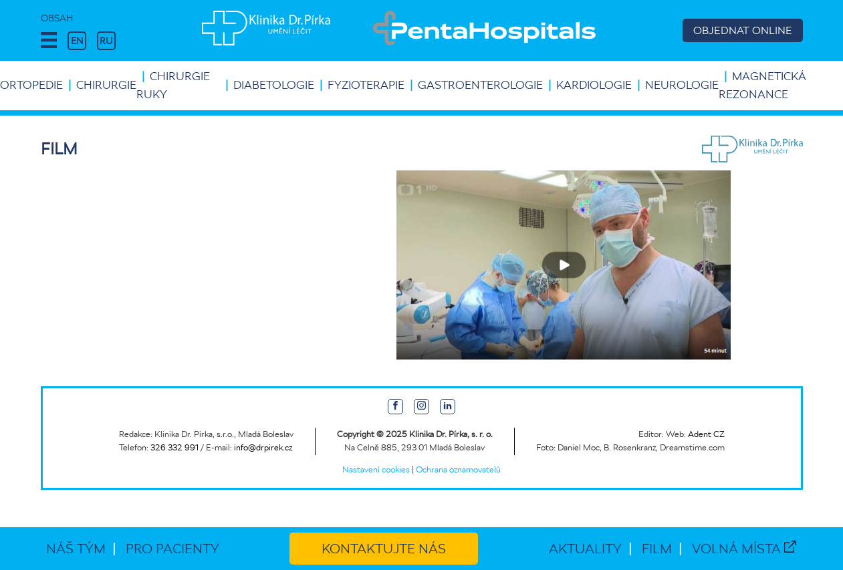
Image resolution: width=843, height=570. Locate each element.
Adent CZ (706, 434)
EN (77, 41)
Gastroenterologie (480, 85)
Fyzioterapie (366, 85)
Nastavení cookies (376, 469)
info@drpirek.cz (263, 447)
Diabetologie (273, 85)
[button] (49, 40)
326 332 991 (174, 447)
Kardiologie (594, 85)
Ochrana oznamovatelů (458, 469)
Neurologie (682, 85)
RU (106, 41)
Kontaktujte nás (384, 549)
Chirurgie (106, 85)
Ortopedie (31, 85)
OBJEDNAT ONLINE (742, 30)
